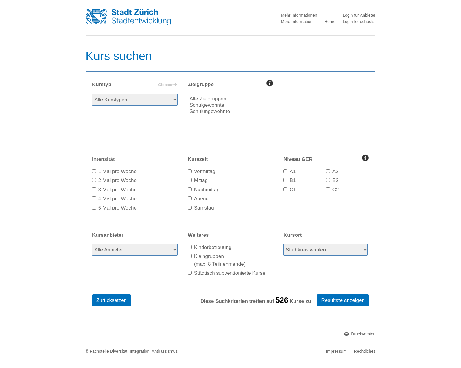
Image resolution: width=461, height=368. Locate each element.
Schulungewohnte (230, 112)
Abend (201, 198)
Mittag (201, 180)
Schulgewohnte (230, 105)
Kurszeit (198, 159)
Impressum (336, 351)
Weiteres (198, 235)
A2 (335, 171)
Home (329, 21)
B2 (335, 180)
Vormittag (205, 171)
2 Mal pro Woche (117, 180)
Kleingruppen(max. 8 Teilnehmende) (220, 260)
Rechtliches (364, 351)
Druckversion (359, 334)
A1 (293, 171)
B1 (293, 180)
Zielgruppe (230, 84)
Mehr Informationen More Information (299, 18)
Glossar (165, 85)
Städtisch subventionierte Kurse (229, 273)
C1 (293, 190)
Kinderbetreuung (213, 247)
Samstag (204, 208)
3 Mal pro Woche (117, 190)
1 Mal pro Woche (117, 171)
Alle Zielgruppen (230, 99)
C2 (335, 190)
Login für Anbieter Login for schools (359, 18)
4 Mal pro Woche (117, 198)
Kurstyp (134, 85)
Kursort (292, 235)
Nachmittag (207, 190)
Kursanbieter (107, 235)
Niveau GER (326, 158)
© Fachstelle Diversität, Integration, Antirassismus (132, 351)
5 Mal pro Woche (117, 208)
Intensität (103, 159)
